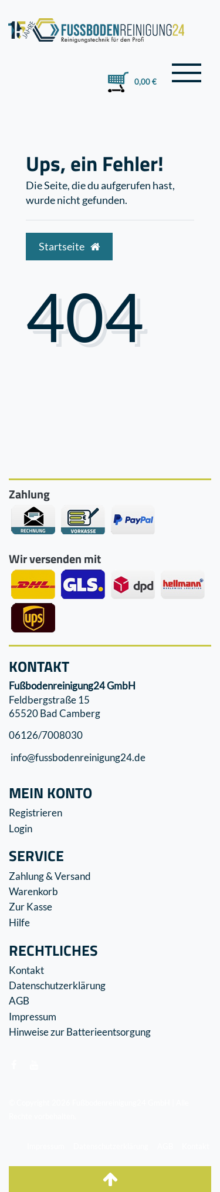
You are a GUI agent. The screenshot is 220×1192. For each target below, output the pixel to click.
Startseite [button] (69, 246)
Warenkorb (33, 891)
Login (20, 828)
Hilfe (19, 922)
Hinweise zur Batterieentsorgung (80, 1032)
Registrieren (35, 812)
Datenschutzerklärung (57, 985)
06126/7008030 (46, 735)
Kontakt (26, 970)
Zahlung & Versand (50, 876)
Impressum (32, 1016)
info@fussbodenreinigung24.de (77, 757)
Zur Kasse (30, 906)
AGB (19, 1001)
